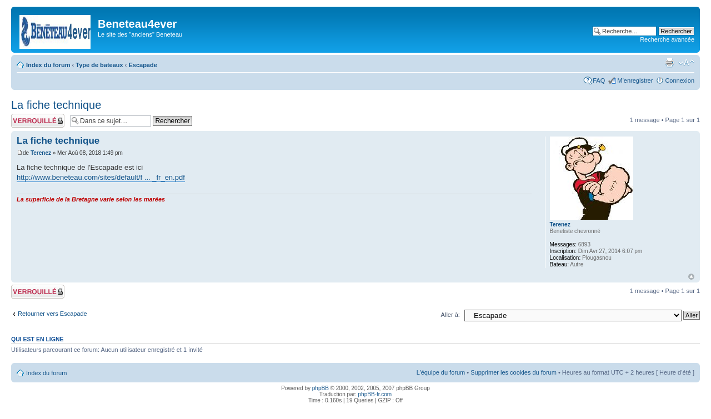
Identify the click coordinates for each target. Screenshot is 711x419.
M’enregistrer (635, 80)
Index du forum (48, 65)
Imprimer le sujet (669, 63)
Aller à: (450, 314)
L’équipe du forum (441, 372)
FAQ (599, 80)
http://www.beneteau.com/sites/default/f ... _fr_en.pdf (101, 177)
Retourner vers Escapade (52, 313)
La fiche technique (56, 105)
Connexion (679, 80)
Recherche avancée (667, 39)
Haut (691, 277)
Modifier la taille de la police (686, 63)
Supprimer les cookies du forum (513, 372)
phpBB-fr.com (375, 394)
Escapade (142, 65)
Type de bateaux (99, 65)
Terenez (41, 153)
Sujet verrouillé (37, 121)
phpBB (320, 388)
